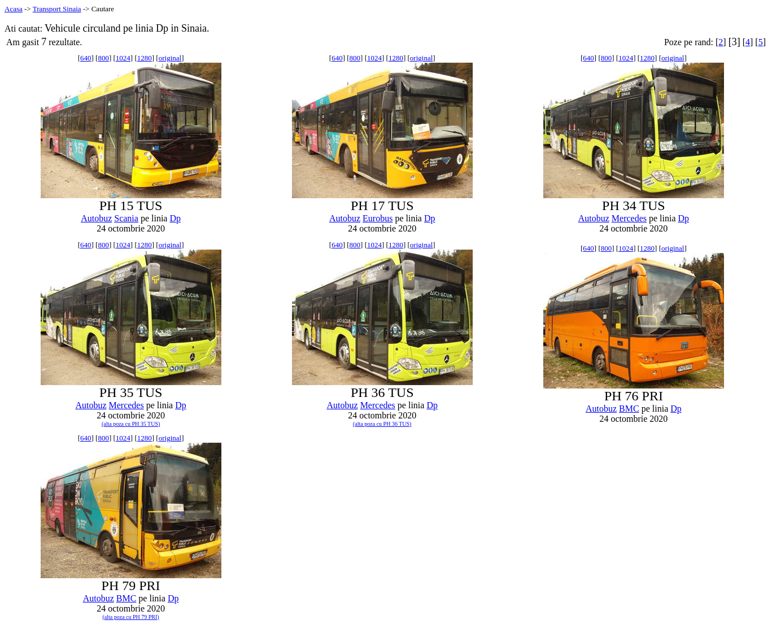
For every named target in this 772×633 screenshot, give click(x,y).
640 (85, 58)
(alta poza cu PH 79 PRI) (130, 617)
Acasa (14, 9)
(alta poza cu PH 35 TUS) (131, 424)
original (170, 58)
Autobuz (96, 218)
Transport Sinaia (57, 9)
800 (103, 58)
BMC (629, 408)
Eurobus (377, 218)
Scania (126, 218)
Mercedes (629, 218)
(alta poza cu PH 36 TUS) (382, 424)
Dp (175, 218)
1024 (123, 58)
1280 (144, 58)
